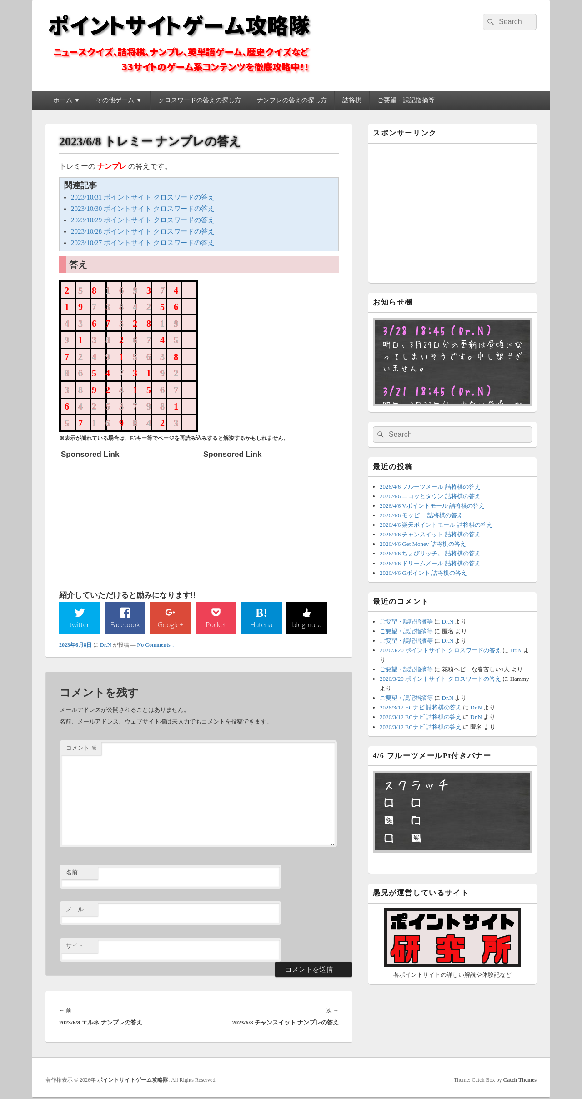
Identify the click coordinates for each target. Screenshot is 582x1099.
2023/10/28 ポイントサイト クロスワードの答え (143, 231)
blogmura (306, 624)
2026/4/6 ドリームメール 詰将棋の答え (430, 563)
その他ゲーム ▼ (119, 100)
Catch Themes (520, 1080)
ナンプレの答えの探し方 (292, 100)
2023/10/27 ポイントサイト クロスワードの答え (143, 242)
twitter (79, 624)
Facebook (125, 624)
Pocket (216, 624)
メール (75, 909)
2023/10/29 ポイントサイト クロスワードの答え (143, 220)
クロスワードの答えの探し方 (199, 100)
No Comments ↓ (156, 645)
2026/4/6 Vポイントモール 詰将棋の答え (432, 505)
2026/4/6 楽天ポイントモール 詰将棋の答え (436, 524)
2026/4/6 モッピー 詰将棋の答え (421, 515)
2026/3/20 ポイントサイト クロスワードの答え (440, 650)
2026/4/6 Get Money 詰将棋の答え (423, 543)
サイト (75, 946)
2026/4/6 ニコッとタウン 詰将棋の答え (430, 496)
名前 (72, 873)
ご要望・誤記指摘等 (406, 100)
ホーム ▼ (66, 100)
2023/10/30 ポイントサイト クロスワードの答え (143, 208)
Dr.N (105, 645)
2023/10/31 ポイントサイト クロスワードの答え (143, 197)
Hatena (261, 624)
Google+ (170, 624)
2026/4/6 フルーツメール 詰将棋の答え (430, 486)
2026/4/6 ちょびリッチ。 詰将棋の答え (430, 553)
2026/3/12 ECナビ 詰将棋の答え (421, 707)
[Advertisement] (129, 520)
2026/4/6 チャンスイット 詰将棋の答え (430, 534)
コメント (81, 748)
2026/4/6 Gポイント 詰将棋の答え (423, 572)
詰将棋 (351, 100)
